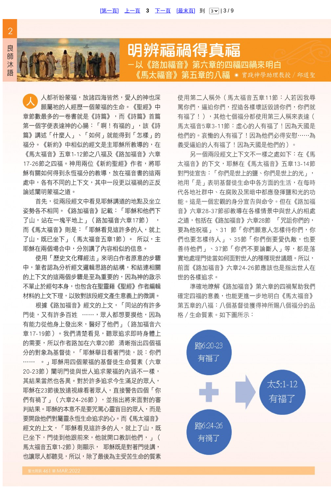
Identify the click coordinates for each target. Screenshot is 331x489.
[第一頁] (109, 10)
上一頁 (132, 10)
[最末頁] (186, 10)
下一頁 (163, 10)
